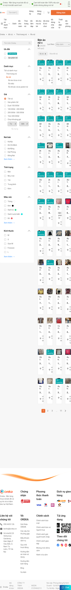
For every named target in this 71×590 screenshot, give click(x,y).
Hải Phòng (12, 152)
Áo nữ (32, 34)
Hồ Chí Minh (12, 145)
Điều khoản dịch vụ (24, 539)
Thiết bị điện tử (61, 24)
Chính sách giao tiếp (42, 542)
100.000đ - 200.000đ (16, 109)
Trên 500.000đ (13, 116)
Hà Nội (10, 142)
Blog (22, 568)
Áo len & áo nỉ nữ (14, 80)
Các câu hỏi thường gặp (25, 532)
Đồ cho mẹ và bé (38, 23)
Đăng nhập (39, 12)
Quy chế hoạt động (24, 546)
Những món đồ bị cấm (43, 549)
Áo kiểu (11, 84)
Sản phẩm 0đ (13, 102)
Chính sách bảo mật (42, 521)
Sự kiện (23, 572)
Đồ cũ (10, 34)
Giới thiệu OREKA (24, 525)
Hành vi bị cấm (42, 555)
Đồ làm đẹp (31, 23)
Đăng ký (31, 12)
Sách (14, 24)
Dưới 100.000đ (13, 106)
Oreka (2, 34)
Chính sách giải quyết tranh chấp (43, 535)
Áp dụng (14, 129)
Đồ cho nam (20, 23)
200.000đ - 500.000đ (16, 113)
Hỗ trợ (69, 4)
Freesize (11, 248)
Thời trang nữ (26, 23)
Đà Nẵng (11, 149)
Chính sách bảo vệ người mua (43, 528)
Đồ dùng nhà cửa (53, 24)
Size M (10, 244)
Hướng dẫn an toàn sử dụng (24, 554)
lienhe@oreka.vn (10, 529)
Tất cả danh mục (10, 71)
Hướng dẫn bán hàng (24, 562)
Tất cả (10, 99)
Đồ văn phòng (67, 23)
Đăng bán (61, 12)
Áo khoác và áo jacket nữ (18, 87)
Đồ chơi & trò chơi (46, 23)
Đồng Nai (11, 156)
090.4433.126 (9, 524)
